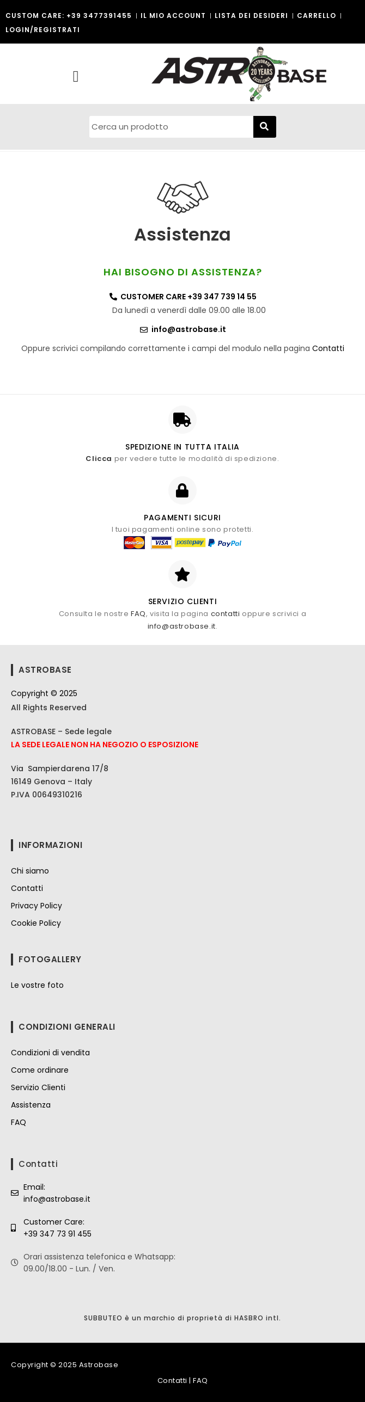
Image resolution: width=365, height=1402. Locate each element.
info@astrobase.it (182, 626)
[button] (75, 77)
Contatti (328, 348)
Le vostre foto (37, 985)
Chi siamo (30, 870)
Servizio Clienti (38, 1087)
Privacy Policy (36, 905)
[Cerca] (264, 127)
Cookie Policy (36, 923)
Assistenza (31, 1104)
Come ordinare (40, 1070)
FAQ (138, 613)
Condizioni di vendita (50, 1052)
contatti (225, 613)
